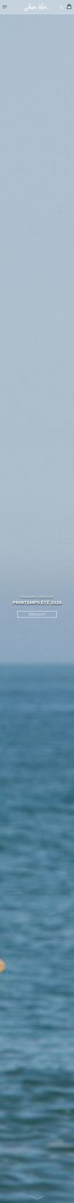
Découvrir (37, 614)
